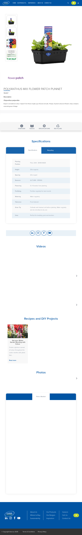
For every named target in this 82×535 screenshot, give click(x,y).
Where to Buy (35, 515)
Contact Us (47, 3)
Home (14, 3)
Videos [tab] (32, 127)
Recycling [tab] (58, 126)
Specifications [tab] (44, 126)
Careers (65, 512)
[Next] (76, 285)
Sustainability (35, 518)
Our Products (22, 3)
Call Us (64, 515)
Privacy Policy (42, 531)
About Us (40, 3)
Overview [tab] (21, 126)
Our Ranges (50, 515)
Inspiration (32, 3)
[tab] (32, 162)
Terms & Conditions (29, 531)
